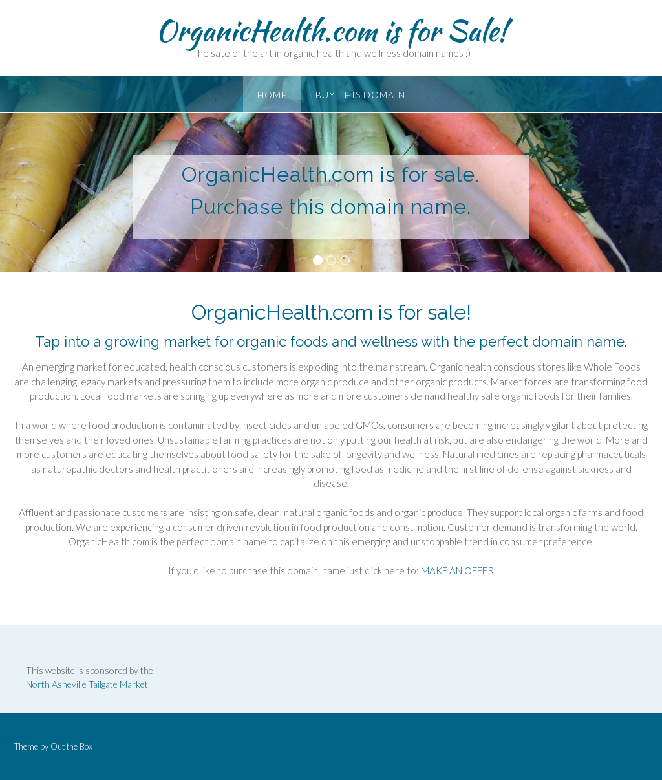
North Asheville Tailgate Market (87, 683)
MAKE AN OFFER (457, 570)
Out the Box (71, 746)
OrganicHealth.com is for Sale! (331, 30)
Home (272, 94)
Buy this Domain (360, 94)
